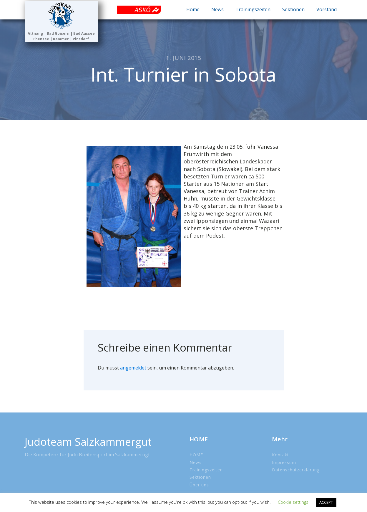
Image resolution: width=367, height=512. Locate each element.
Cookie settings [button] (293, 502)
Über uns (199, 485)
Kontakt (280, 455)
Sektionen (293, 9)
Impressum (284, 462)
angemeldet (133, 367)
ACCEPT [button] (326, 502)
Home (193, 9)
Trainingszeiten (252, 9)
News (217, 9)
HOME (196, 455)
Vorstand (326, 9)
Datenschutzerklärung (296, 470)
